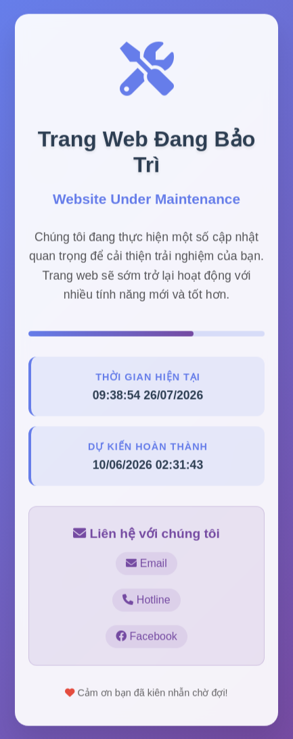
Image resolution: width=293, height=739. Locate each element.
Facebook (146, 636)
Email (146, 563)
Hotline (146, 600)
